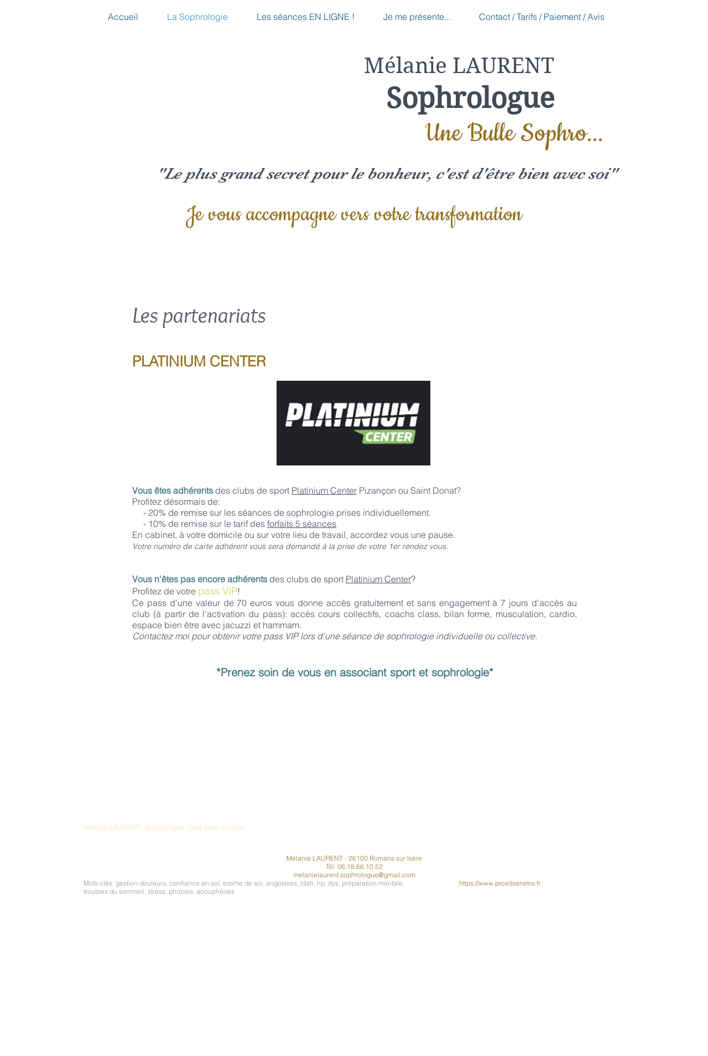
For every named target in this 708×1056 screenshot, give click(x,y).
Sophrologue (470, 98)
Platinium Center (324, 490)
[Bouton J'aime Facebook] (487, 834)
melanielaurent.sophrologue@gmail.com (354, 875)
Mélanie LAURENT (459, 66)
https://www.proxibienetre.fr (499, 883)
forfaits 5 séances (301, 523)
